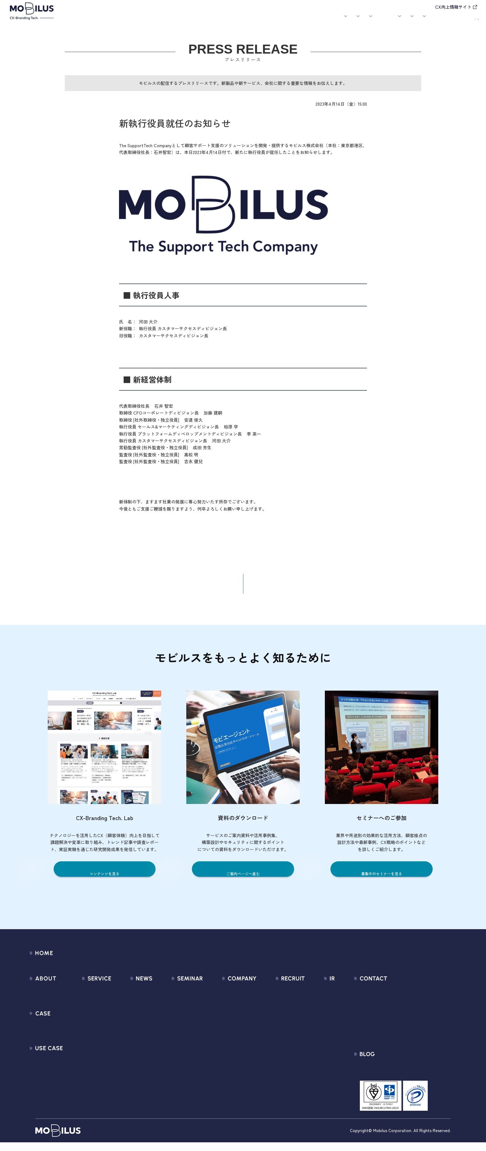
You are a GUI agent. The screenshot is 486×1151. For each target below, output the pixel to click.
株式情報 (313, 1018)
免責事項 (313, 1062)
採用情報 (355, 21)
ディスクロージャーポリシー (334, 1051)
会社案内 (325, 21)
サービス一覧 (88, 995)
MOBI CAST (86, 1062)
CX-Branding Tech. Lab (397, 1076)
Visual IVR (84, 1073)
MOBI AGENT (87, 1029)
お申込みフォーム (392, 1007)
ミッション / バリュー (228, 1029)
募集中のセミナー (177, 995)
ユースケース (214, 21)
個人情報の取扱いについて (233, 1040)
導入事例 (179, 21)
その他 (119, 1029)
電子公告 (313, 1073)
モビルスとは (123, 21)
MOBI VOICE (86, 1051)
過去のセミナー (174, 1007)
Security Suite (88, 1085)
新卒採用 (279, 995)
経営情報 (313, 995)
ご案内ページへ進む (243, 879)
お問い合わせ (425, 20)
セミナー (271, 21)
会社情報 (214, 995)
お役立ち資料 (298, 21)
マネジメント (219, 1007)
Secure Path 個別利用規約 (401, 1029)
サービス (149, 21)
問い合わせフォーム (395, 995)
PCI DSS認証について (227, 1062)
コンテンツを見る (104, 879)
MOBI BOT (84, 1040)
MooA (80, 1018)
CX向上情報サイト (453, 7)
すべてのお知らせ (130, 995)
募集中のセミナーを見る (381, 879)
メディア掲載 (126, 1018)
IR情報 (382, 21)
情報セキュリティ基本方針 (233, 1051)
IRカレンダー (317, 1029)
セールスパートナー (226, 1018)
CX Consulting (88, 1007)
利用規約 (383, 1018)
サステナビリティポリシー (233, 1073)
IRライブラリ (317, 1007)
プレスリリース (128, 1007)
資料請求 (463, 20)
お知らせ (248, 21)
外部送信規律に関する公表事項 (406, 1040)
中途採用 (279, 1007)
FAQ (308, 1040)
